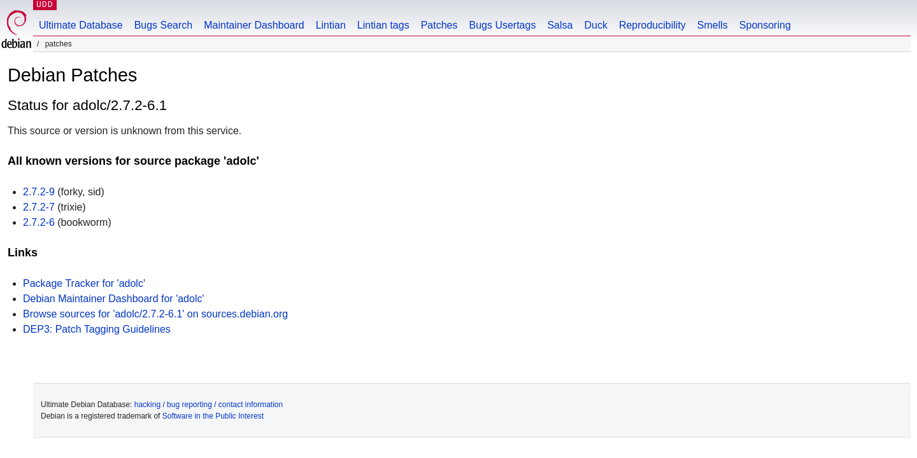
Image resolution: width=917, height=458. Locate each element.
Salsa (559, 25)
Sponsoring (765, 25)
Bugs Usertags (502, 25)
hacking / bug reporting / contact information (208, 404)
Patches (439, 25)
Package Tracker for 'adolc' (84, 283)
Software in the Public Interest (213, 416)
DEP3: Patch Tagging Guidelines (97, 329)
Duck (595, 25)
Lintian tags (383, 25)
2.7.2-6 (39, 222)
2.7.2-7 (39, 207)
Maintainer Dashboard (254, 25)
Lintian (331, 25)
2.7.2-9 (39, 191)
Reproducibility (652, 25)
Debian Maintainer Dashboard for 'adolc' (113, 298)
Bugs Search (163, 25)
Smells (712, 25)
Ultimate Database (81, 25)
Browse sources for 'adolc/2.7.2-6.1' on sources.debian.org (155, 314)
